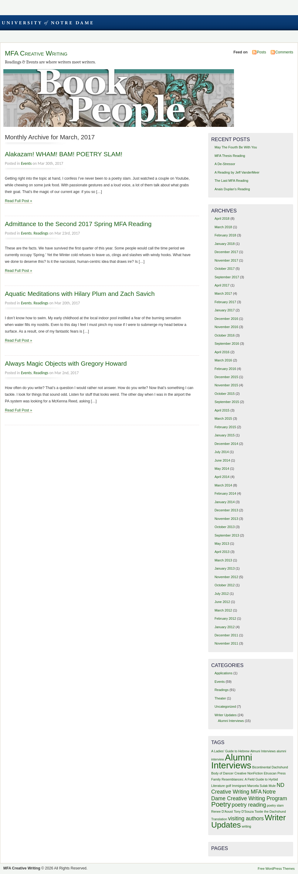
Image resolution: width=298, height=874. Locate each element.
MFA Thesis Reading (230, 156)
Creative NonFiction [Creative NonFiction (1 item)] (249, 773)
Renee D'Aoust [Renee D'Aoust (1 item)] (222, 811)
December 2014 (226, 443)
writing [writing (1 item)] (246, 826)
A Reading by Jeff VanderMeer (237, 172)
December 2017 (226, 252)
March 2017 (223, 293)
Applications (223, 673)
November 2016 (226, 327)
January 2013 (225, 568)
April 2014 (222, 477)
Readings (41, 233)
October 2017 (225, 268)
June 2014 (222, 460)
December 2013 (226, 510)
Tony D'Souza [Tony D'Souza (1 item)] (243, 811)
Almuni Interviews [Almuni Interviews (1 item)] (263, 751)
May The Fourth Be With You (236, 147)
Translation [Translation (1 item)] (219, 819)
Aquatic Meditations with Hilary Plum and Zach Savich (80, 293)
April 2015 (222, 410)
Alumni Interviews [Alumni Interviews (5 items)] (231, 761)
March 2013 (223, 560)
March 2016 (223, 360)
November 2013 (226, 518)
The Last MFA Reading (231, 180)
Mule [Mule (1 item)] (272, 786)
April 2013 (222, 552)
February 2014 (225, 493)
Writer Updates (226, 715)
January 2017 (225, 310)
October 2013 (225, 527)
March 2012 (223, 610)
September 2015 (227, 402)
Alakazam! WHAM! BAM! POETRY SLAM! (63, 154)
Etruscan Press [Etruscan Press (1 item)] (275, 773)
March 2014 (223, 485)
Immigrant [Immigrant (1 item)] (239, 786)
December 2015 (226, 377)
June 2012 (222, 602)
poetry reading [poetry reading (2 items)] (249, 805)
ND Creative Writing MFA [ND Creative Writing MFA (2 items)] (247, 788)
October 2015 (225, 393)
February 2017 (225, 302)
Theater (220, 698)
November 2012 (226, 577)
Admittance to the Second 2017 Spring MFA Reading (78, 223)
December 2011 (226, 635)
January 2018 (225, 244)
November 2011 (226, 643)
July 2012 (222, 593)
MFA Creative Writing (36, 53)
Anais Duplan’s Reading (232, 189)
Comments (284, 52)
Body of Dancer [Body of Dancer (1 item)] (222, 773)
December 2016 (226, 318)
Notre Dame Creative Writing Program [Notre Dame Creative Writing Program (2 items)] (249, 795)
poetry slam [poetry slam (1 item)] (275, 805)
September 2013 (227, 535)
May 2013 (222, 543)
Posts (261, 52)
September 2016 (227, 343)
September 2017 (227, 277)
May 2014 (222, 468)
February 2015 (225, 427)
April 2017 (222, 285)
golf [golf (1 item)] (228, 786)
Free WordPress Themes (276, 868)
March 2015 (223, 418)
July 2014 (222, 452)
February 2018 (225, 235)
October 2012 (225, 585)
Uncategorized (225, 706)
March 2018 (223, 227)
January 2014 (225, 502)
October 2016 (225, 335)
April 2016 (222, 352)
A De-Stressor (225, 164)
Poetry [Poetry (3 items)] (221, 804)
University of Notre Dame (47, 22)
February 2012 (225, 618)
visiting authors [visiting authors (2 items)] (246, 818)
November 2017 (226, 260)
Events (26, 163)
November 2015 (226, 385)
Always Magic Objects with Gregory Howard (66, 363)
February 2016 (225, 369)
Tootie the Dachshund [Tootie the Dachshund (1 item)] (270, 811)
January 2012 (225, 627)
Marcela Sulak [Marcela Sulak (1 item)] (257, 786)
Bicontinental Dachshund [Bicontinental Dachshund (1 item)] (270, 767)
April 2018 (222, 218)
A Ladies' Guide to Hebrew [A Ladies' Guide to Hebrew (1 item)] (230, 751)
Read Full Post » (18, 201)
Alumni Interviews (231, 721)
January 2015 (225, 435)
